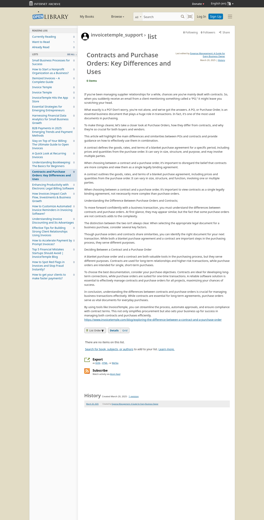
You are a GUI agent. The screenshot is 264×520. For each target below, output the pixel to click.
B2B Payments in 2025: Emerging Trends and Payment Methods (53, 131)
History (221, 60)
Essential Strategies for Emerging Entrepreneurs (53, 108)
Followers (208, 32)
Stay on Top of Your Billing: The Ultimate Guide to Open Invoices (53, 144)
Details (114, 330)
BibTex (115, 362)
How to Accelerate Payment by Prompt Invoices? (53, 242)
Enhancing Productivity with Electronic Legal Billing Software (53, 186)
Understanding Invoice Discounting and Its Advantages (53, 220)
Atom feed (115, 374)
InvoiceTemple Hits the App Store (53, 99)
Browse (113, 16)
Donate (198, 4)
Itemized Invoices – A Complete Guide (53, 80)
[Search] (161, 16)
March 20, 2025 (92, 404)
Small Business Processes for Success (53, 62)
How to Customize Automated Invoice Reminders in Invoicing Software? (53, 209)
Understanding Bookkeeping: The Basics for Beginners (53, 164)
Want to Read (53, 42)
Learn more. (166, 349)
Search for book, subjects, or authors (109, 349)
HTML (105, 362)
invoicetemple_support (117, 34)
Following (190, 32)
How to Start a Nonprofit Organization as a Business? (53, 71)
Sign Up (215, 16)
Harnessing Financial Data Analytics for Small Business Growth (53, 119)
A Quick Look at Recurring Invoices (53, 155)
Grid (124, 330)
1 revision (134, 396)
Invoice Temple (53, 87)
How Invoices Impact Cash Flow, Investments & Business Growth (53, 197)
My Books (87, 16)
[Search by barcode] (190, 16)
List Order (93, 330)
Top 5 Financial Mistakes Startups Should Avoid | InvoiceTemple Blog (53, 253)
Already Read (53, 47)
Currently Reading (53, 36)
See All (71, 54)
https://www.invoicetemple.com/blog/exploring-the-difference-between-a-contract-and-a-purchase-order (153, 319)
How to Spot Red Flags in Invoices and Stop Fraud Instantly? (53, 265)
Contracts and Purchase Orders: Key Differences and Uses (53, 175)
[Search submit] (182, 16)
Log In (201, 16)
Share (224, 32)
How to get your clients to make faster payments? (53, 276)
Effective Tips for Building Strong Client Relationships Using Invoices (53, 231)
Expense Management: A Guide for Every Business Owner (207, 55)
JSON (97, 362)
